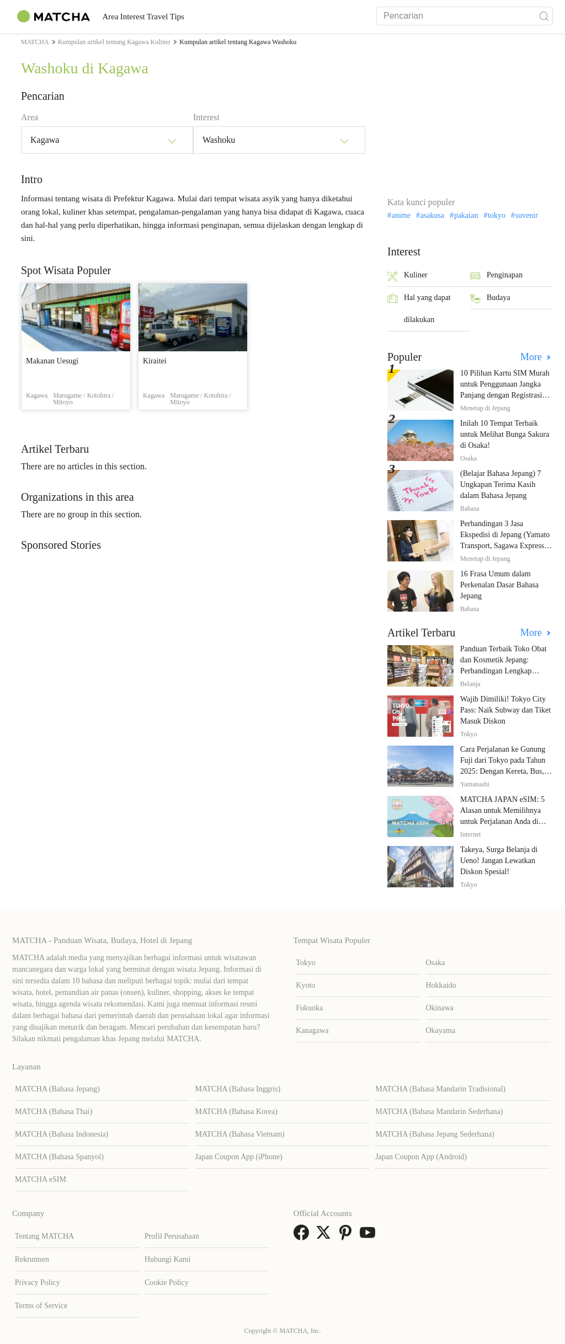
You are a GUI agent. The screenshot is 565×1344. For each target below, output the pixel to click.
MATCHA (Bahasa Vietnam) (240, 1134)
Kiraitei (155, 361)
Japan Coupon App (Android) (421, 1157)
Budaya (490, 298)
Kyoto (305, 985)
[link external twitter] (325, 1236)
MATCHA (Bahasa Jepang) (57, 1089)
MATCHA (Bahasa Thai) (54, 1111)
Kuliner (407, 276)
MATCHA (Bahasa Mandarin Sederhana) (439, 1111)
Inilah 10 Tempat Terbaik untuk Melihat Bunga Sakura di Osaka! (504, 434)
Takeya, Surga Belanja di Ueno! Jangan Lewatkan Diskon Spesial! (498, 860)
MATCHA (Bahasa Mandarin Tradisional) (440, 1089)
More (532, 356)
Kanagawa (312, 1030)
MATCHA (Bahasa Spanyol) (59, 1157)
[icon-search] (544, 16)
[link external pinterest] (348, 1236)
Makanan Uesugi (52, 361)
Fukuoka (309, 1008)
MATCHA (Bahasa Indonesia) (62, 1134)
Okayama (441, 1030)
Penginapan (496, 276)
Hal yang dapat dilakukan (419, 308)
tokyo (496, 215)
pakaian (466, 215)
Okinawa (440, 1008)
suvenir (526, 215)
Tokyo (306, 963)
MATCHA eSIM (40, 1179)
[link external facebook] (303, 1236)
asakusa (432, 215)
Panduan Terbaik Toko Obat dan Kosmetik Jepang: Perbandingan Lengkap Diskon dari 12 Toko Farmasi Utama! (505, 671)
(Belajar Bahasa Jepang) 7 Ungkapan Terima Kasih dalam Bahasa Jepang (500, 484)
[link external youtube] (370, 1236)
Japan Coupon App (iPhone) (238, 1157)
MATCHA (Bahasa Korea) (236, 1111)
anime (401, 215)
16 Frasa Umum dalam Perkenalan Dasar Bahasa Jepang (499, 585)
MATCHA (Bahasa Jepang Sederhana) (434, 1134)
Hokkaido (441, 985)
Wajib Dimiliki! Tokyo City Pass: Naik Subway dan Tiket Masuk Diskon (505, 710)
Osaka (435, 963)
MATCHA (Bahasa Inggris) (238, 1089)
